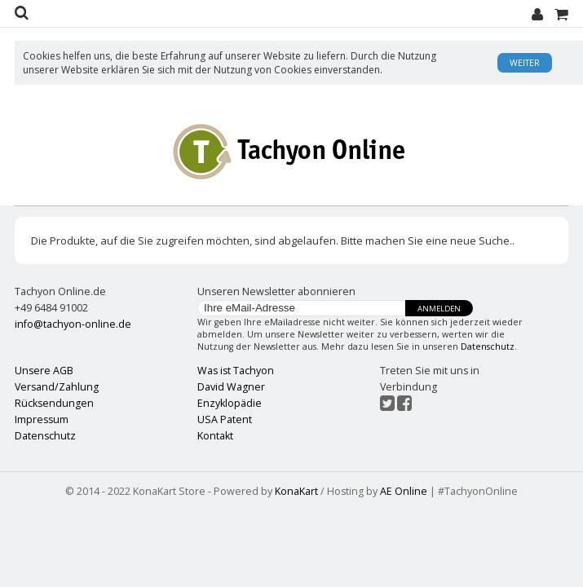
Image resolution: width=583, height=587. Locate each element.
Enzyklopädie (229, 403)
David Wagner (231, 387)
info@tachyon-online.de (73, 324)
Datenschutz (488, 346)
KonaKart (296, 491)
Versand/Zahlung (57, 387)
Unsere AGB (44, 370)
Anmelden (439, 308)
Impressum (41, 419)
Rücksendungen (54, 403)
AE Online (403, 491)
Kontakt (215, 436)
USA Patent (224, 419)
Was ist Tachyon (235, 370)
